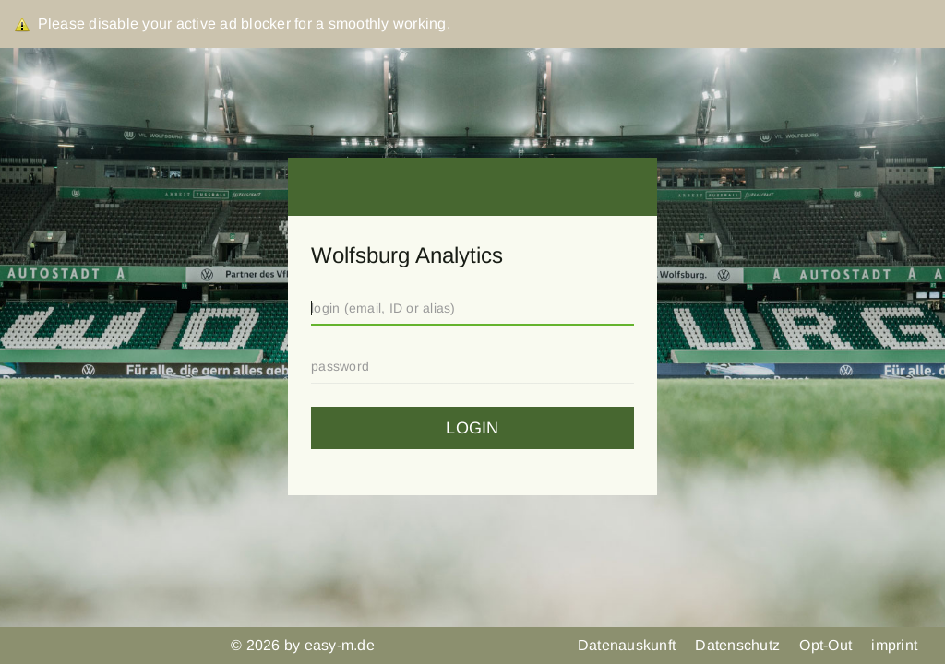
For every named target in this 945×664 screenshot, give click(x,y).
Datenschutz (739, 645)
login (472, 428)
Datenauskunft (629, 645)
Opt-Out (827, 645)
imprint (894, 645)
